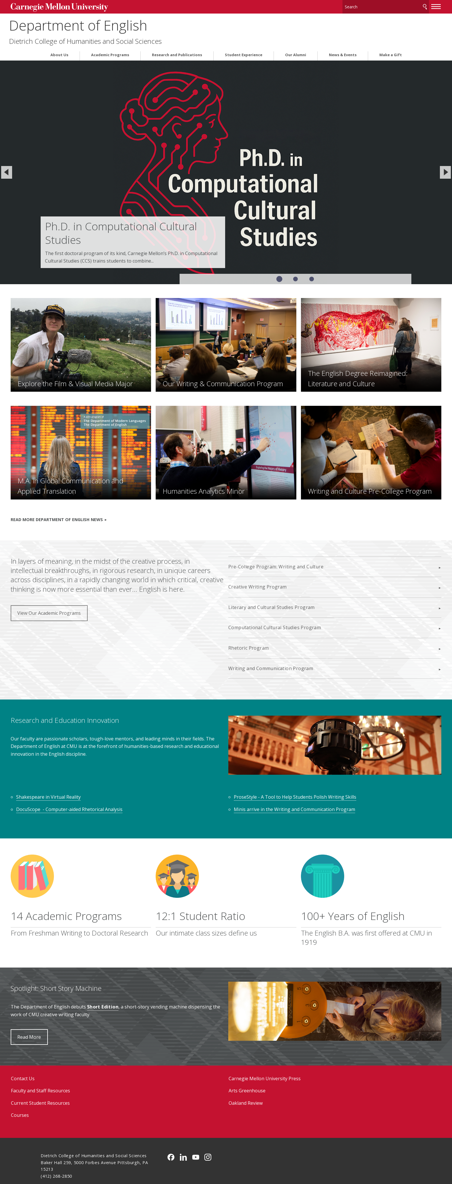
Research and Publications (177, 52)
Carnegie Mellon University (87, 6)
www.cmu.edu (85, 1159)
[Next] (445, 170)
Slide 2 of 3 (295, 276)
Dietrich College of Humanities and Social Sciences (117, 39)
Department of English (110, 23)
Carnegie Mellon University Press (265, 1050)
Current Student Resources (70, 1075)
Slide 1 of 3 (279, 277)
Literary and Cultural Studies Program (271, 587)
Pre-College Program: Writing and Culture (275, 546)
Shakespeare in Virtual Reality (78, 769)
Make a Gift (390, 52)
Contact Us (53, 1050)
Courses (50, 1087)
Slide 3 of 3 (311, 276)
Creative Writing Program (257, 566)
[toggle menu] (406, 5)
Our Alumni (295, 52)
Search (395, 5)
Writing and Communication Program (270, 648)
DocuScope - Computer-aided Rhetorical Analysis (99, 781)
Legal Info (51, 1159)
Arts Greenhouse (247, 1062)
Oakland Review (246, 1075)
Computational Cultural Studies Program (274, 607)
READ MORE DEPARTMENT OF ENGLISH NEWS (87, 499)
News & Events (343, 52)
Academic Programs (110, 52)
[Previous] (6, 170)
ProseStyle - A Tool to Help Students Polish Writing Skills (295, 769)
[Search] (355, 5)
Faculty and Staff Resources (70, 1062)
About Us (59, 52)
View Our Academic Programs (79, 602)
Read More (59, 1009)
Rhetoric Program (248, 628)
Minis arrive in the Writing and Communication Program (294, 781)
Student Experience (243, 52)
